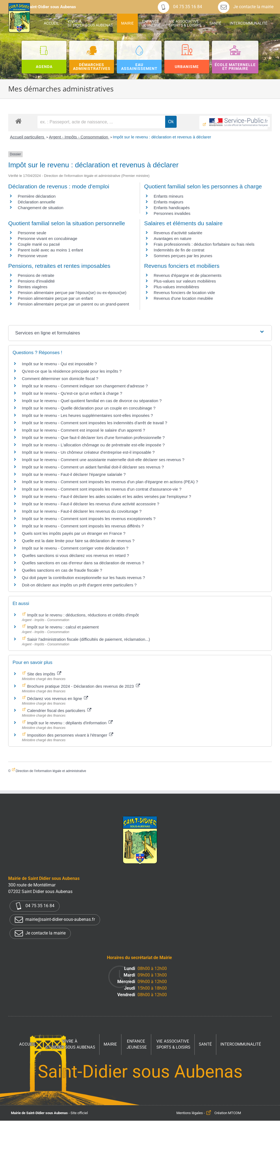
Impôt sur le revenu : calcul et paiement (62, 627)
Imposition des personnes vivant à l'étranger (69, 735)
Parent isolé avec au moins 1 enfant (50, 250)
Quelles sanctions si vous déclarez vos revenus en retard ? (75, 555)
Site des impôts (43, 674)
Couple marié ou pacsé (39, 244)
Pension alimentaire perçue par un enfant (55, 298)
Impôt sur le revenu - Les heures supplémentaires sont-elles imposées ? (87, 415)
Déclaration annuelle (36, 202)
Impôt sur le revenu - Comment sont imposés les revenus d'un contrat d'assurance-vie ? (102, 489)
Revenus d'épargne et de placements (187, 275)
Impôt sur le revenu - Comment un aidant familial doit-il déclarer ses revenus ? (93, 467)
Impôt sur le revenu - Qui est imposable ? (59, 363)
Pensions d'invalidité (36, 281)
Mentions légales (189, 1113)
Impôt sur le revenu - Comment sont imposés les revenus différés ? (83, 526)
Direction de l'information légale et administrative (51, 771)
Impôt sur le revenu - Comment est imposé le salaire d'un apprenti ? (83, 430)
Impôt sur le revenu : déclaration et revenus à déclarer (162, 137)
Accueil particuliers (27, 137)
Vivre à (70, 1045)
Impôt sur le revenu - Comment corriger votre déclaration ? (75, 548)
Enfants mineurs (168, 196)
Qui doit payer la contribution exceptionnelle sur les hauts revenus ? (84, 577)
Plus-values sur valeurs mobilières (185, 281)
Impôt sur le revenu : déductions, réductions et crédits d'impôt (82, 615)
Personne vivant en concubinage (47, 238)
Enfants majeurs (168, 202)
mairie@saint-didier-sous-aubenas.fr (55, 920)
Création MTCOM (227, 1113)
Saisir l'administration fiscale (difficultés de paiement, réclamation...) (88, 639)
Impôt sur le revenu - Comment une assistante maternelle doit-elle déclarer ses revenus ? (103, 459)
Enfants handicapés (172, 207)
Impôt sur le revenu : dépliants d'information (69, 722)
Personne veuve (32, 255)
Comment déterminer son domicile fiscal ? (60, 378)
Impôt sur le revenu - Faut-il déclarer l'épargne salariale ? (74, 474)
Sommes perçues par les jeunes (183, 255)
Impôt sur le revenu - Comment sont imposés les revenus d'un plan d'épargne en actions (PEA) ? (110, 481)
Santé (205, 1044)
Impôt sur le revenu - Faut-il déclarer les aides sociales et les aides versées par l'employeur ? (106, 496)
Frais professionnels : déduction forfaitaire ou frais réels (204, 244)
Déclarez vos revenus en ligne (57, 698)
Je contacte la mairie (245, 6)
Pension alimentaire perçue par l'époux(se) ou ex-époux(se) (72, 292)
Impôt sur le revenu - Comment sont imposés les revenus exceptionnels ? (89, 518)
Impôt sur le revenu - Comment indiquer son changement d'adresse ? (85, 386)
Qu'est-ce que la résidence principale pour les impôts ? (72, 371)
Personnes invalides (172, 213)
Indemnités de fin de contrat (179, 250)
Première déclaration (37, 196)
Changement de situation (40, 207)
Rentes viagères (32, 286)
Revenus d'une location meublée (183, 298)
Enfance (137, 1045)
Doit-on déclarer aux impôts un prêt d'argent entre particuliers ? (79, 585)
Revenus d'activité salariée (178, 232)
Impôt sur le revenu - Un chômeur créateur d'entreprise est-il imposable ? (88, 452)
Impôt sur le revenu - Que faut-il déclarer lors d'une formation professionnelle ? (93, 437)
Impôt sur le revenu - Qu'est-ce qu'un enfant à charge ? (72, 393)
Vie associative (173, 1045)
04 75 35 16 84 (180, 6)
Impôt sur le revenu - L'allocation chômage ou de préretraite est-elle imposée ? (93, 445)
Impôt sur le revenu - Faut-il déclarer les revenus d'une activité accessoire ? (90, 504)
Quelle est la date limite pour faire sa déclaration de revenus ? (78, 540)
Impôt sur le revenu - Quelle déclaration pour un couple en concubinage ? (89, 408)
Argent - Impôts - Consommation (79, 137)
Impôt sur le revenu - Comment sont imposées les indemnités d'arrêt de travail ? (94, 422)
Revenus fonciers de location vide (184, 292)
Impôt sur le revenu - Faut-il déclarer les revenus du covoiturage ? (82, 511)
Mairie (110, 1044)
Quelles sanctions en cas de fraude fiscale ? (62, 570)
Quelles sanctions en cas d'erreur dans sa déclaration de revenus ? (83, 562)
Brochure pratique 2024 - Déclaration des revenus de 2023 (83, 686)
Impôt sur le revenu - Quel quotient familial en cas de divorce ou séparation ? (92, 400)
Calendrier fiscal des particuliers (58, 710)
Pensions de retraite (36, 275)
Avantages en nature (172, 238)
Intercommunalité (240, 1044)
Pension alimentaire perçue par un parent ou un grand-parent (73, 304)
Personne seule (32, 232)
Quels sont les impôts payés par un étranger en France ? (74, 533)
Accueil (27, 1044)
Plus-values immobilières (176, 286)
